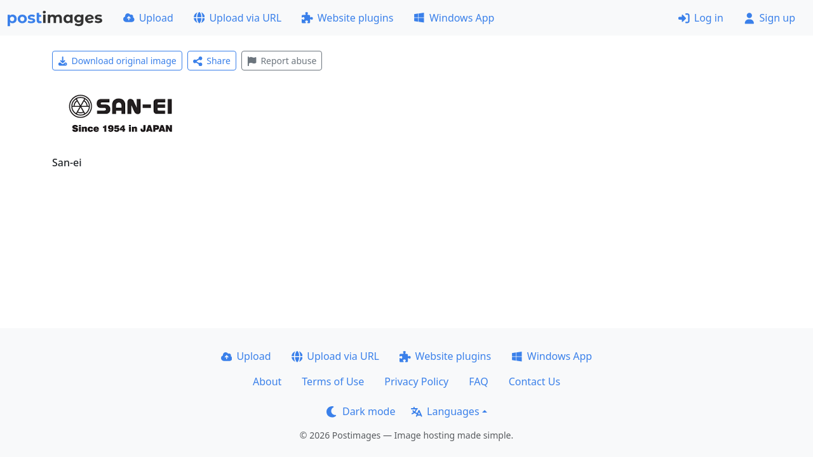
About (267, 381)
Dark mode (360, 411)
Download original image (117, 61)
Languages (445, 411)
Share (212, 61)
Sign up (769, 18)
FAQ (478, 381)
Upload (148, 18)
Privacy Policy (416, 381)
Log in (700, 18)
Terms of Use (333, 381)
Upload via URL (237, 18)
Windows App (453, 18)
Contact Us (534, 381)
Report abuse (281, 61)
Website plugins (347, 18)
